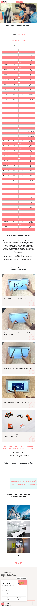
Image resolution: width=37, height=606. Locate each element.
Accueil (2, 602)
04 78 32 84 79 (21, 34)
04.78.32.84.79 (20, 1)
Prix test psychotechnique (6, 605)
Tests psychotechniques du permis (8, 603)
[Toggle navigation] (34, 1)
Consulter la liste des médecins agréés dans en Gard (18, 495)
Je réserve (18, 52)
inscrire (16, 243)
